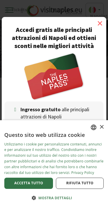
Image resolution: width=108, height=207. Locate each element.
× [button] (101, 127)
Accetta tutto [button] (28, 183)
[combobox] (93, 127)
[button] (54, 197)
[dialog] (54, 163)
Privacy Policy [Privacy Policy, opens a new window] (82, 172)
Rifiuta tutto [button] (80, 183)
